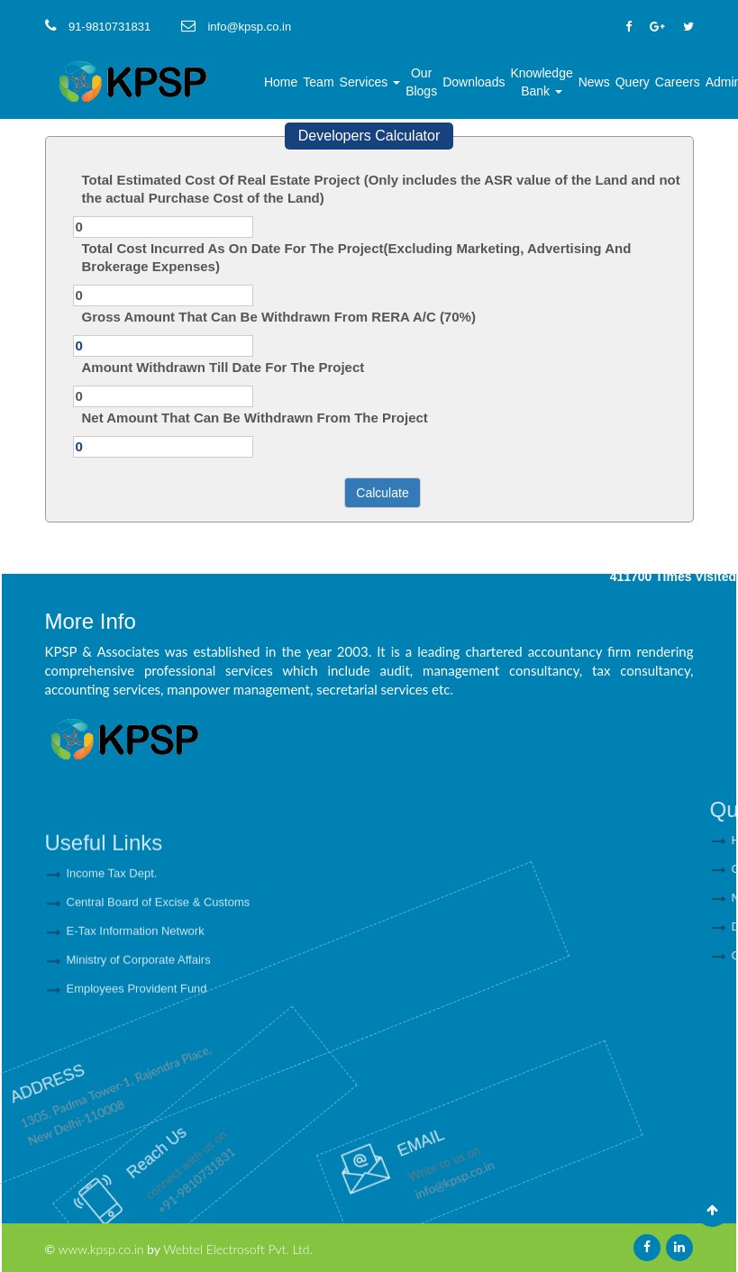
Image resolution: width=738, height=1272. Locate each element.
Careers (677, 82)
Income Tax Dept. (112, 942)
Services (370, 82)
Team (318, 82)
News (594, 82)
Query (632, 82)
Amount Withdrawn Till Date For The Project (223, 367)
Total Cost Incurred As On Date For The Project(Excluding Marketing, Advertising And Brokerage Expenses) (357, 257)
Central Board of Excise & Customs (159, 970)
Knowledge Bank (541, 82)
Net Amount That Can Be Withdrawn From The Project (255, 417)
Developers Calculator (369, 135)
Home (280, 82)
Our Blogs (421, 82)
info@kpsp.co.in (363, 1183)
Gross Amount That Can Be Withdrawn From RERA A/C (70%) (279, 316)
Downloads (473, 82)
